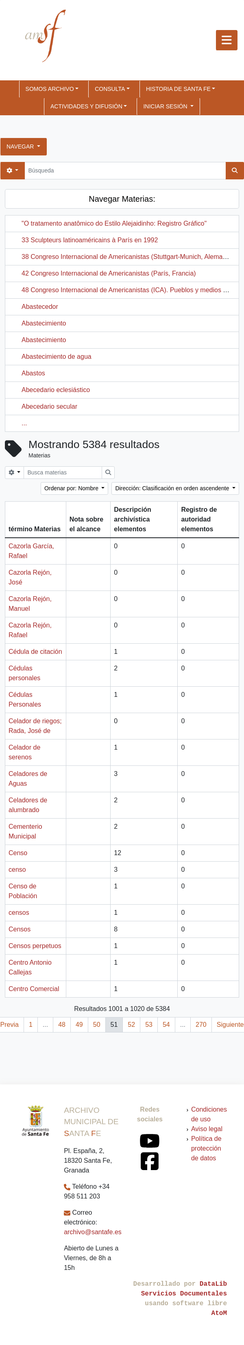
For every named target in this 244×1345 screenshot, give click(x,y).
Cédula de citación (35, 651)
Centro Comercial (34, 988)
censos (19, 912)
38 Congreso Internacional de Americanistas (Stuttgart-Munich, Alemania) (127, 256)
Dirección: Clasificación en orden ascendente (173, 488)
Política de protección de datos (206, 1148)
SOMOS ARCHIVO (50, 89)
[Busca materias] (63, 472)
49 (79, 1024)
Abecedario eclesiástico (56, 389)
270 (201, 1024)
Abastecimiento (44, 323)
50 (96, 1024)
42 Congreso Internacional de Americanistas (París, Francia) (109, 273)
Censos (19, 929)
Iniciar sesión (166, 106)
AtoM (219, 1313)
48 (61, 1024)
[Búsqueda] (125, 170)
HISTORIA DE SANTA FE (178, 89)
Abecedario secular (49, 406)
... (24, 423)
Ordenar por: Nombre (72, 488)
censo (17, 869)
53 (148, 1024)
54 (166, 1024)
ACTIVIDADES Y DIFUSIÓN (86, 106)
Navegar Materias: (122, 198)
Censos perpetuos (35, 945)
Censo (18, 852)
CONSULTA (110, 89)
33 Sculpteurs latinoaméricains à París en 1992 (90, 240)
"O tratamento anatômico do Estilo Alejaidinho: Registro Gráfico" (114, 223)
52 (131, 1024)
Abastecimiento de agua (57, 356)
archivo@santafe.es (93, 1232)
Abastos (33, 373)
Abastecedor (40, 306)
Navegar (21, 146)
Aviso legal (206, 1128)
